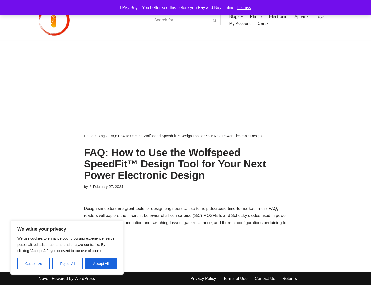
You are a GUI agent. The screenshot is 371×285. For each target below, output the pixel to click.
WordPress (84, 278)
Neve (43, 278)
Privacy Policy (203, 278)
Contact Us (265, 278)
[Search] (180, 20)
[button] (242, 17)
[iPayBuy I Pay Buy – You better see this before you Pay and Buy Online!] (54, 20)
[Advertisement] (185, 79)
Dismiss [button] (244, 7)
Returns (289, 278)
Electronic (278, 16)
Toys (320, 16)
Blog (101, 136)
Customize (33, 264)
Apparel (301, 16)
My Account (240, 23)
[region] (67, 248)
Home (89, 136)
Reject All (67, 264)
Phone (256, 16)
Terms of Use (235, 278)
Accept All (101, 264)
